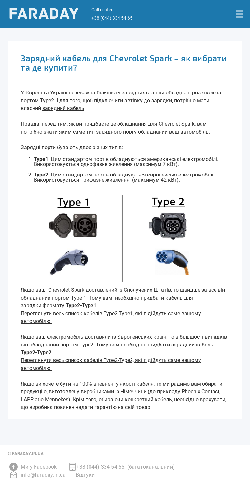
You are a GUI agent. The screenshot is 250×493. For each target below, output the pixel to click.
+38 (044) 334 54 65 (101, 467)
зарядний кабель (63, 108)
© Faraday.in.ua (26, 453)
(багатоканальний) (151, 467)
